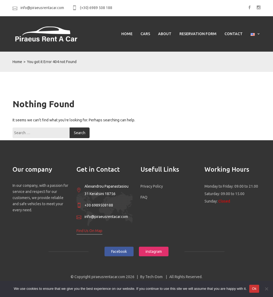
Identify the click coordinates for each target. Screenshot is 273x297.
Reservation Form (197, 34)
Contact (233, 34)
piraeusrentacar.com (108, 277)
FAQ (143, 197)
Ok (254, 289)
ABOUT (164, 34)
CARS (145, 34)
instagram (154, 251)
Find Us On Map (89, 231)
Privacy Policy (151, 186)
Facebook (119, 251)
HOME (127, 34)
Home (17, 62)
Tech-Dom (154, 277)
